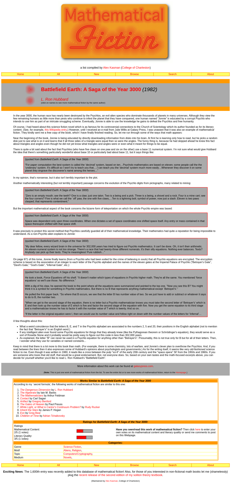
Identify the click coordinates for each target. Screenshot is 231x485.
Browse (134, 74)
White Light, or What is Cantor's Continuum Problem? (50, 407)
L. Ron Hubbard (54, 99)
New (96, 74)
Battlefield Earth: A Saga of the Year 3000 (91, 89)
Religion (76, 450)
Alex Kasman (111, 67)
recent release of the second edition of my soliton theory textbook (120, 475)
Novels (68, 457)
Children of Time (29, 415)
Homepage (181, 372)
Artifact (24, 401)
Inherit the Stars (29, 410)
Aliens (67, 450)
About (210, 74)
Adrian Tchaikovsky (54, 415)
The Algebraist (28, 392)
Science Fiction (72, 446)
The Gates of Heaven (32, 404)
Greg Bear (35, 413)
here (197, 429)
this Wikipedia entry (56, 129)
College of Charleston (136, 67)
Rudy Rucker (92, 407)
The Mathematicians (31, 395)
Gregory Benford (41, 401)
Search (172, 74)
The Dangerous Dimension (35, 389)
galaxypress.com (143, 366)
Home (20, 74)
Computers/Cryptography (78, 454)
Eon (22, 413)
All (58, 74)
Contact (24, 398)
